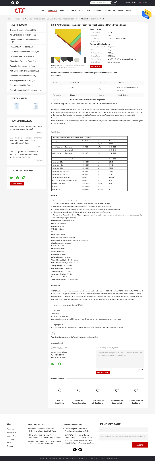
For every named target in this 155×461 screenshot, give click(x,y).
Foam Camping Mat (18, 85)
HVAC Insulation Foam (19, 47)
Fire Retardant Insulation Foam (23, 52)
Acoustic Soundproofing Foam (22, 66)
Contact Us (110, 10)
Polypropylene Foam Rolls (21, 80)
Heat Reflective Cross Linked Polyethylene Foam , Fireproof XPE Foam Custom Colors (117, 402)
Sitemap (10, 446)
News (120, 10)
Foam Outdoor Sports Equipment (23, 90)
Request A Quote (130, 3)
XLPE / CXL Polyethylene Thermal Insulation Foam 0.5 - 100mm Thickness (79, 436)
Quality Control (94, 10)
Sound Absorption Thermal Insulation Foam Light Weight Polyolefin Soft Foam (79, 442)
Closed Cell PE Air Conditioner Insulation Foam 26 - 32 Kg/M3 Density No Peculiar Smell (136, 402)
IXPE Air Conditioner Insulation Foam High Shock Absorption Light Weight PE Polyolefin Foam (59, 402)
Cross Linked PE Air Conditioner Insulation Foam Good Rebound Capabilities (98, 402)
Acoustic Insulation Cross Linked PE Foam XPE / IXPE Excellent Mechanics (45, 442)
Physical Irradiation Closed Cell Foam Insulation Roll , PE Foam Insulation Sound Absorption (45, 436)
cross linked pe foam (92, 337)
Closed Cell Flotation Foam (21, 61)
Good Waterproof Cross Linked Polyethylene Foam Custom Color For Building (78, 430)
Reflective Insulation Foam (21, 76)
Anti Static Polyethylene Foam (22, 71)
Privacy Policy (44, 458)
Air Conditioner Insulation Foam (33, 19)
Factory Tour (77, 10)
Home (42, 10)
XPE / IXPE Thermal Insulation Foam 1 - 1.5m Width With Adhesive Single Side (79, 402)
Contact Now (95, 66)
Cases (128, 10)
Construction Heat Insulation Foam (24, 40)
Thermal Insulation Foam (20, 30)
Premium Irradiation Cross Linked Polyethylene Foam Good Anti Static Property (42, 430)
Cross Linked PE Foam (19, 56)
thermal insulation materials (63, 337)
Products (52, 10)
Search (114, 3)
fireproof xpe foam (79, 337)
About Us (64, 10)
